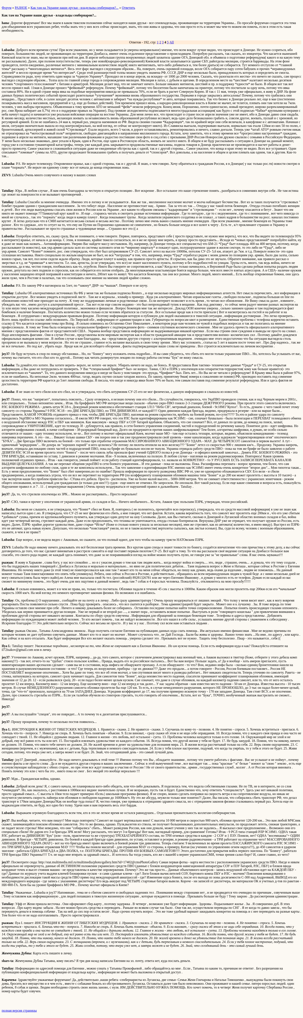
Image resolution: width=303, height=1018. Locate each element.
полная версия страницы (19, 1010)
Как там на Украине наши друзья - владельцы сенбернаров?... (74, 7)
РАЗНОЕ (21, 7)
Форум (6, 7)
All (172, 42)
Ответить (128, 7)
